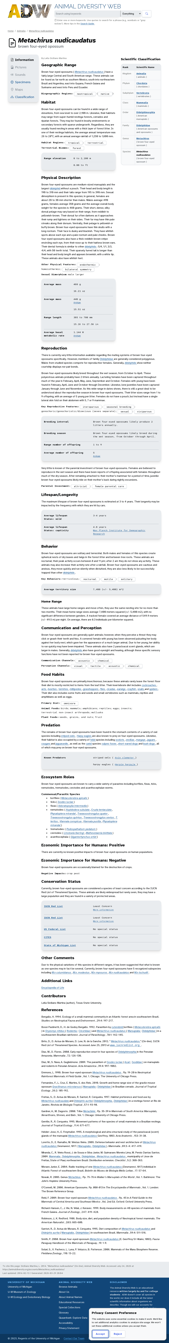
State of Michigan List (60, 945)
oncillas (130, 739)
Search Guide (87, 23)
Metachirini (89, 1111)
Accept (100, 1334)
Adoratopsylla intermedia (72, 805)
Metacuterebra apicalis (74, 798)
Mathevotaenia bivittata (99, 833)
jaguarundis (62, 743)
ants (44, 689)
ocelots (120, 739)
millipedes (76, 689)
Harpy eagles (84, 736)
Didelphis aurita (83, 1101)
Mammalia (142, 102)
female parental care (109, 486)
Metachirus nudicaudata (55, 1101)
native (105, 93)
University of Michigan (20, 1286)
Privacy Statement (69, 1328)
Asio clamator (125, 757)
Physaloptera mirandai (63, 813)
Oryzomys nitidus (55, 1031)
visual (78, 666)
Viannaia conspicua (71, 821)
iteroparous (91, 406)
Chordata (141, 83)
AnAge (77, 302)
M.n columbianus (62, 972)
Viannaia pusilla (92, 821)
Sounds (18, 74)
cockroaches (149, 685)
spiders (153, 689)
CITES (47, 937)
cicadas (111, 689)
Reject (118, 1334)
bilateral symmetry (78, 269)
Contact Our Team (74, 1338)
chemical (103, 660)
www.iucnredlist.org (125, 1045)
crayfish (132, 689)
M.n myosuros (99, 972)
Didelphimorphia (145, 112)
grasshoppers (91, 689)
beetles (52, 689)
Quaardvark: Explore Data (73, 1317)
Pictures (18, 67)
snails (141, 689)
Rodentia (72, 1031)
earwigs (121, 689)
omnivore (69, 703)
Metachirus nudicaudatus (41, 30)
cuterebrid (117, 1027)
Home (11, 30)
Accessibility (66, 1323)
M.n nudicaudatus (119, 972)
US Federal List (55, 929)
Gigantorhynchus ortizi (84, 836)
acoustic (84, 660)
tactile (95, 666)
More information (103, 909)
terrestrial (96, 142)
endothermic (88, 264)
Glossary (64, 1312)
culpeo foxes (109, 743)
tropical (74, 142)
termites (63, 689)
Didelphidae (143, 125)
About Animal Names (70, 1297)
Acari (127, 1062)
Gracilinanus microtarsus (67, 1086)
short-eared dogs (128, 743)
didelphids (91, 246)
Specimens (21, 82)
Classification (22, 96)
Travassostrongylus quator (92, 813)
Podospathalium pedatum (81, 829)
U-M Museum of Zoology (22, 1292)
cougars (46, 743)
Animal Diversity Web (87, 6)
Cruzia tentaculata (101, 809)
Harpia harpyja (126, 764)
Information (22, 59)
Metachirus (142, 138)
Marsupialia (134, 1031)
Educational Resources (71, 1302)
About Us (64, 1292)
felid (93, 739)
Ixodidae (137, 1062)
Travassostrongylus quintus (66, 817)
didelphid (55, 188)
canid (89, 743)
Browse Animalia (68, 1286)
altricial (80, 486)
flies (103, 689)
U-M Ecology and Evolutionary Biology (29, 1297)
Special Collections (69, 1307)
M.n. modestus (81, 972)
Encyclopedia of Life (52, 987)
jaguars (151, 739)
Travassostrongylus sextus (99, 817)
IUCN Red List (53, 906)
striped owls (68, 736)
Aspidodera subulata (78, 809)
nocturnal (89, 579)
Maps (17, 89)
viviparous (144, 411)
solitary (126, 579)
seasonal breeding (118, 406)
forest (77, 148)
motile (108, 579)
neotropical (85, 93)
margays (141, 739)
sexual (125, 411)
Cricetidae (85, 1031)
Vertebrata (142, 92)
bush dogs (149, 743)
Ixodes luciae (66, 802)
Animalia (21, 30)
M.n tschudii (141, 972)
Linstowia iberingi (74, 833)
